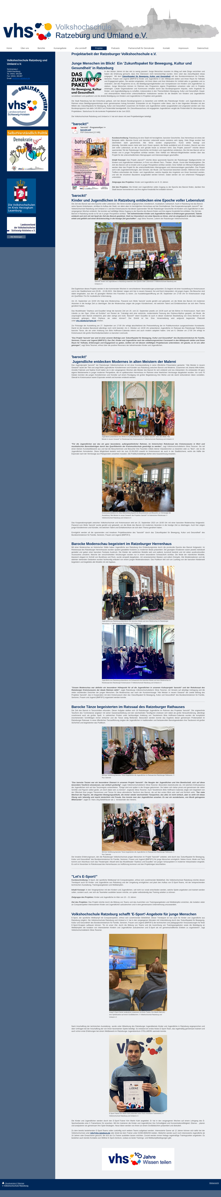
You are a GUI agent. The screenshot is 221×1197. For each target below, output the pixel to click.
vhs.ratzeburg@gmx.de (86, 321)
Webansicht (214, 1183)
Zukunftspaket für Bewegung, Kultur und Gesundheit (146, 76)
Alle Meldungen (16, 237)
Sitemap (21, 1183)
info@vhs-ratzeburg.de (100, 1133)
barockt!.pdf (85, 130)
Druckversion (9, 1183)
